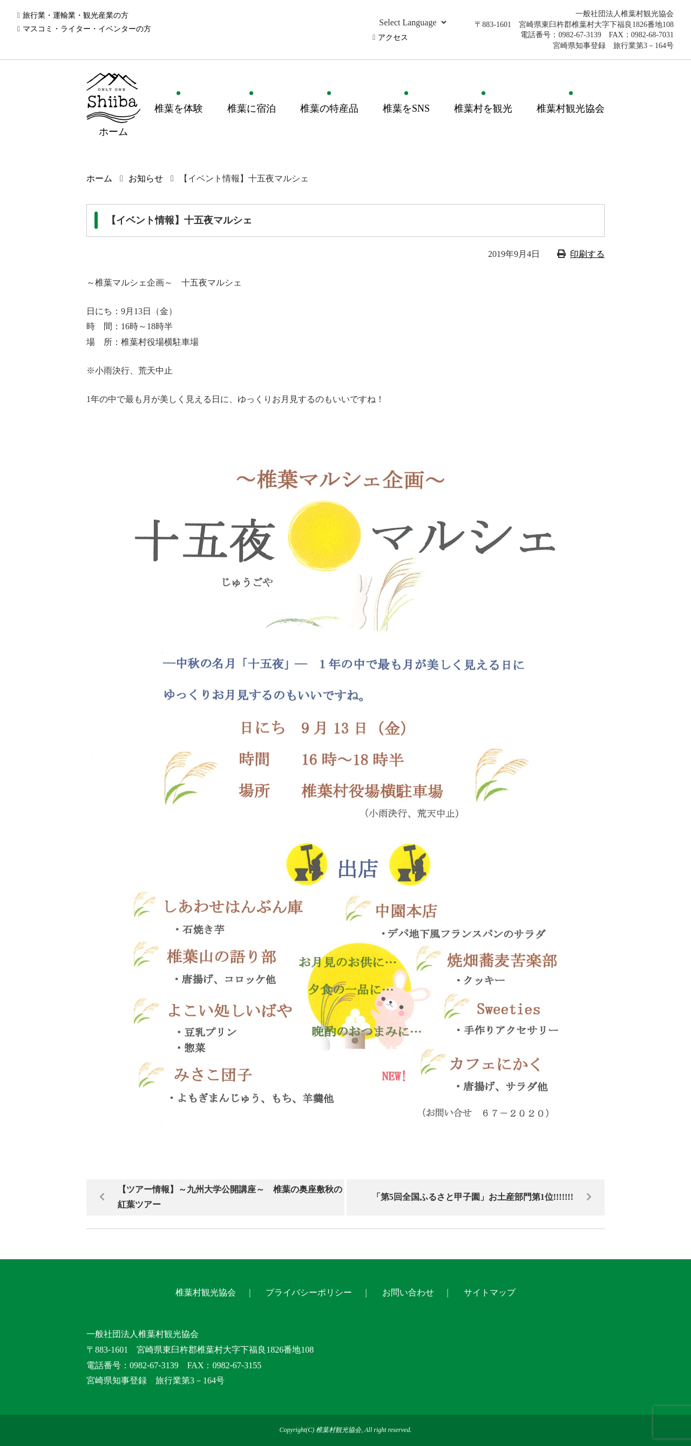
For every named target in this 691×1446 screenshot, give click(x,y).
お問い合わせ (408, 1292)
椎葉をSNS (406, 108)
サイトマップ (490, 1292)
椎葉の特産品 (329, 108)
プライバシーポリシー (309, 1292)
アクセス (393, 37)
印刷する (587, 254)
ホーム (99, 178)
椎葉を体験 (178, 108)
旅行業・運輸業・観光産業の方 (75, 15)
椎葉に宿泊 (251, 108)
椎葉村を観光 (483, 108)
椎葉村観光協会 (571, 108)
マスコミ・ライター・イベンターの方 (87, 29)
